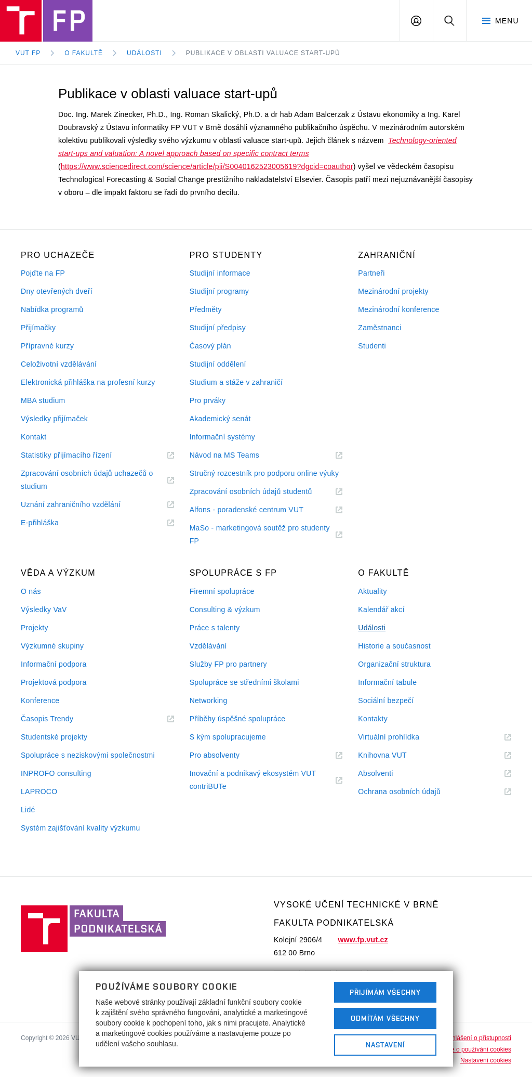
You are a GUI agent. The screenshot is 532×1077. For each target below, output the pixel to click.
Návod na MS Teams (237, 455)
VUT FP (28, 53)
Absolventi (388, 773)
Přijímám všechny (385, 992)
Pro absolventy (227, 755)
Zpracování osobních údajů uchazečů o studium (87, 481)
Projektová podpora (53, 682)
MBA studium (43, 400)
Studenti (372, 346)
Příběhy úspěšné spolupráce (238, 719)
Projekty (34, 628)
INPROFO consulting (56, 773)
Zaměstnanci (379, 327)
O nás (31, 591)
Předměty (206, 309)
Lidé (28, 810)
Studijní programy (219, 291)
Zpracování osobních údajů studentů (264, 491)
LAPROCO (39, 791)
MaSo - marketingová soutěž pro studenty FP (260, 536)
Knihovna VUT (395, 755)
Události (144, 53)
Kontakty (373, 719)
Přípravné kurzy (47, 346)
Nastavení (385, 1045)
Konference (40, 700)
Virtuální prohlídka (401, 737)
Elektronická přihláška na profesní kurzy (88, 382)
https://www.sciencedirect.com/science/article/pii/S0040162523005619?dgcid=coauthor (207, 166)
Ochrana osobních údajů (412, 791)
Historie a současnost (394, 646)
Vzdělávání (208, 646)
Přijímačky (38, 327)
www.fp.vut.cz (363, 940)
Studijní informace (220, 273)
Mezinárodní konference (398, 309)
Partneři (371, 273)
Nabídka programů (52, 309)
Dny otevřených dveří (56, 291)
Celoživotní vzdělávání (59, 364)
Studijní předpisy (218, 327)
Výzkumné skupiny (52, 646)
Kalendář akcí (381, 609)
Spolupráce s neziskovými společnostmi (88, 755)
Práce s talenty (215, 628)
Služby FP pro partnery (228, 664)
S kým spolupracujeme (228, 737)
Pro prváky (208, 400)
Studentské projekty (54, 737)
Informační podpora (53, 664)
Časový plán (210, 346)
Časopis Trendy (60, 718)
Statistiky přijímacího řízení (79, 455)
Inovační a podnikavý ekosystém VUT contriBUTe (253, 781)
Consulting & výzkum (225, 609)
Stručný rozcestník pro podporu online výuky (264, 473)
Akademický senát (220, 418)
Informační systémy (222, 437)
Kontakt (33, 437)
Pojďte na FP (43, 273)
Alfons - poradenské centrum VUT (259, 509)
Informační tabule (387, 682)
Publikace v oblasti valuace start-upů (263, 53)
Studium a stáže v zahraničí (236, 382)
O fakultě (83, 53)
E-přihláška (52, 522)
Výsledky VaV (44, 609)
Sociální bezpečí (386, 700)
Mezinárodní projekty (393, 291)
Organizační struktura (394, 664)
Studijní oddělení (218, 364)
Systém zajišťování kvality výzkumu (80, 828)
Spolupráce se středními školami (244, 682)
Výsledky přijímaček (54, 418)
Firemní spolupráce (222, 591)
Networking (209, 700)
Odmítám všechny (385, 1018)
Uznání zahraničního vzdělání (83, 504)
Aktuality (372, 591)
